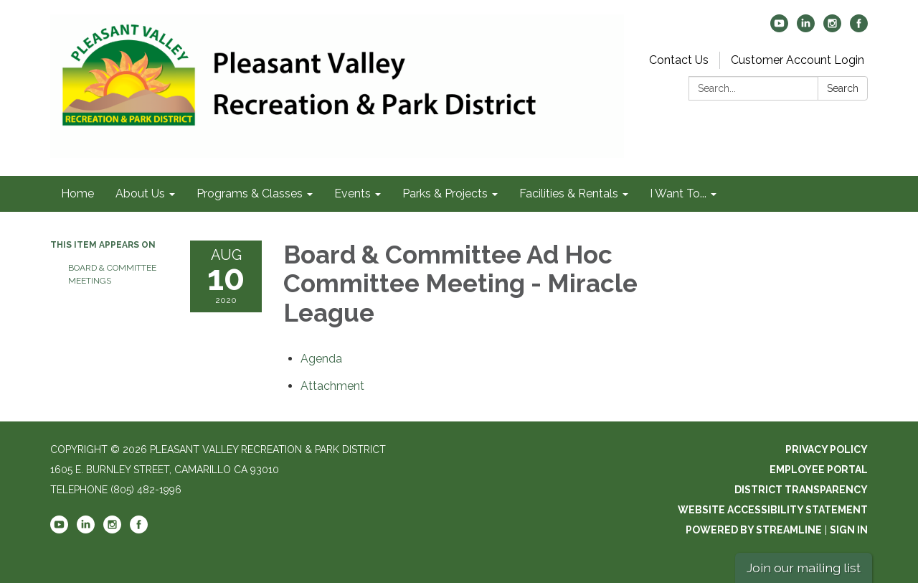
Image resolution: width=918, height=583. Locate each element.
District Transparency (801, 489)
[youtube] (779, 28)
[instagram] (832, 28)
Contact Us (679, 60)
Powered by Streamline (754, 530)
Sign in (849, 530)
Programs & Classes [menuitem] (250, 193)
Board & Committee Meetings (112, 274)
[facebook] (859, 28)
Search (842, 88)
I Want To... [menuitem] (678, 193)
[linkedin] (806, 28)
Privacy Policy (826, 449)
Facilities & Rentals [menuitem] (568, 193)
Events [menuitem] (352, 193)
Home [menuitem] (77, 193)
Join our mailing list (804, 567)
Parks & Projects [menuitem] (445, 193)
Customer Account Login (797, 60)
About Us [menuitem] (140, 193)
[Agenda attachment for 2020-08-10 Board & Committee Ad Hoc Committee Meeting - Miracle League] (321, 358)
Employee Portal (819, 469)
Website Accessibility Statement (773, 510)
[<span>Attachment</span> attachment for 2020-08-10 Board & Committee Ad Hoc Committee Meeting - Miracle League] (332, 386)
